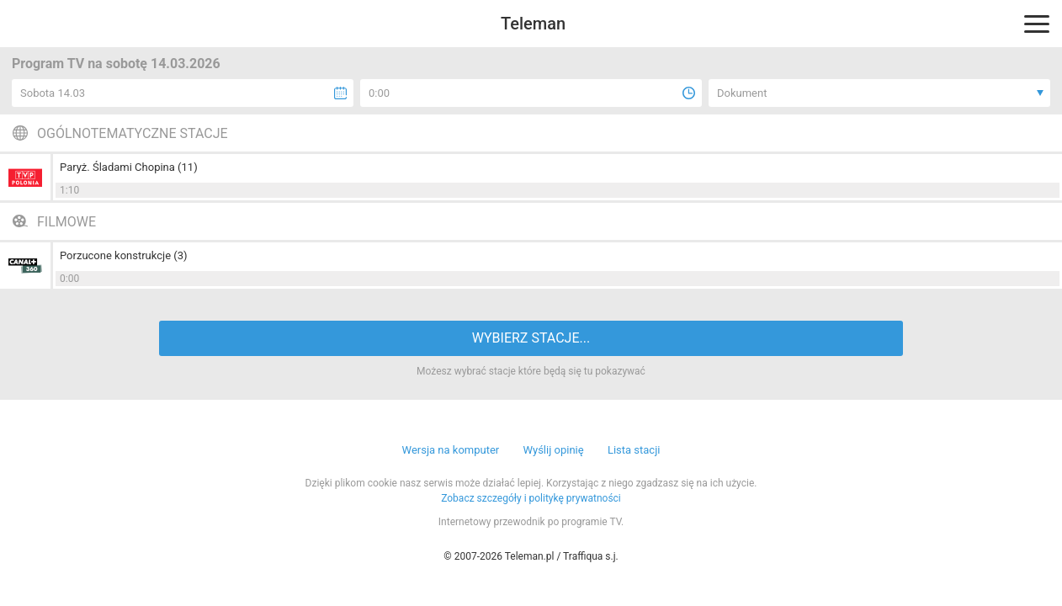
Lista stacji (634, 450)
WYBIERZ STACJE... (531, 338)
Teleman (533, 23)
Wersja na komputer (451, 450)
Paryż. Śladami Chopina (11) (129, 167)
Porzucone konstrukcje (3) (124, 255)
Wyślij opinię (553, 450)
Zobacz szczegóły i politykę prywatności (531, 498)
